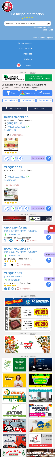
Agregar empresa (25, 43)
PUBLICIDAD (28, 73)
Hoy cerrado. (18, 135)
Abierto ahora (11, 100)
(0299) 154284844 (28, 231)
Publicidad (47, 30)
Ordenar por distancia (14, 109)
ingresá (50, 37)
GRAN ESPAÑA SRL (15, 227)
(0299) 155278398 (17, 177)
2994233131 (10, 130)
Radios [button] (28, 59)
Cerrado (32, 241)
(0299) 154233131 (17, 127)
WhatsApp (29, 100)
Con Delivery (45, 100)
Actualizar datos (25, 48)
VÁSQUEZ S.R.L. (14, 167)
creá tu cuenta (39, 37)
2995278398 (10, 180)
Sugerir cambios (38, 158)
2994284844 (14, 234)
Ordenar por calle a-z (40, 109)
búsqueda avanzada (42, 27)
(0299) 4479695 (12, 231)
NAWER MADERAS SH (17, 117)
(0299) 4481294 (14, 123)
